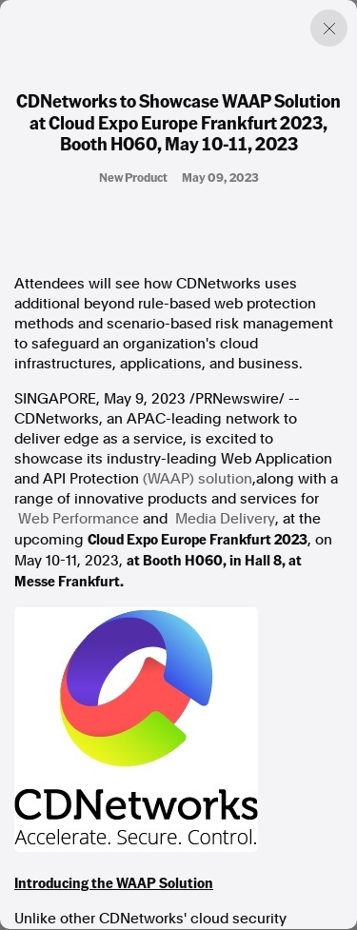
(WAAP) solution (197, 478)
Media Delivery (225, 518)
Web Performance (78, 518)
